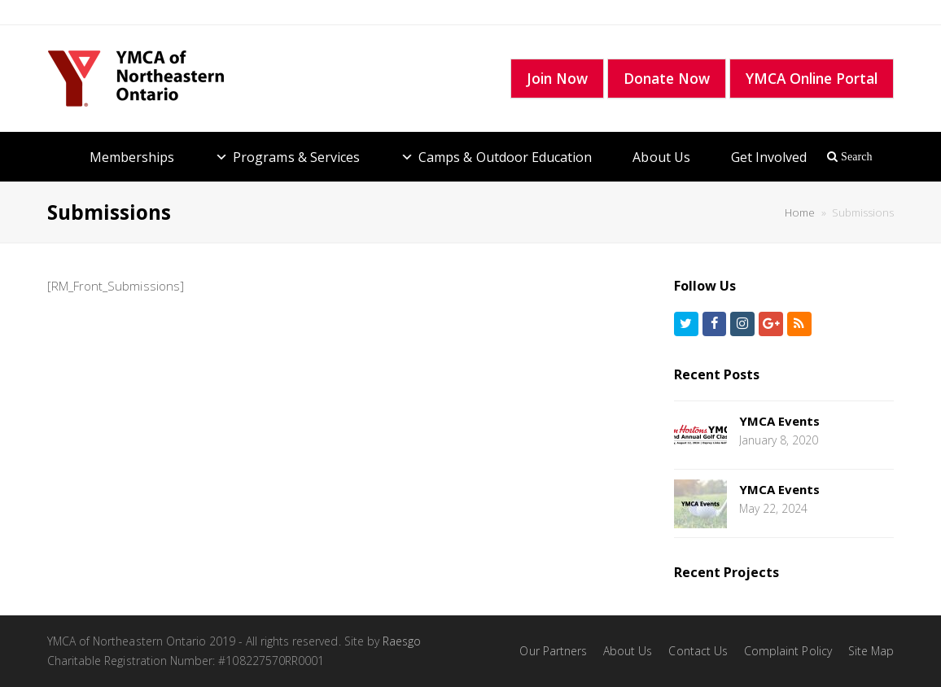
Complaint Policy (788, 651)
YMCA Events (780, 421)
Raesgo (402, 641)
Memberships (132, 157)
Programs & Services (296, 157)
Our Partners (553, 651)
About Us (660, 157)
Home (800, 212)
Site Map (871, 651)
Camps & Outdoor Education (505, 157)
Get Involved (769, 157)
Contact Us (698, 651)
